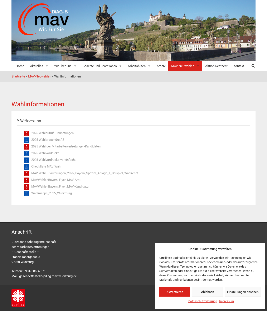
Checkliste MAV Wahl (46, 166)
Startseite (18, 76)
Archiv (161, 66)
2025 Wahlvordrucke (45, 153)
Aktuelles (39, 66)
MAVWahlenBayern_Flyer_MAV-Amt (56, 180)
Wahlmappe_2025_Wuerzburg (51, 193)
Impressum (226, 301)
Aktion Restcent (216, 66)
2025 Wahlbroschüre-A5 (47, 140)
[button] (251, 66)
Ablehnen (207, 292)
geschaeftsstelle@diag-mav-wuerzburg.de (48, 276)
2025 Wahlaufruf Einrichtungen (52, 133)
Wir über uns (65, 66)
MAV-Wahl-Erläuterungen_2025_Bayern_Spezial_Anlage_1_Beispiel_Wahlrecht (84, 173)
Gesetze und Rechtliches (102, 66)
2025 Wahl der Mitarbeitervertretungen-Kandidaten (66, 146)
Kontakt (238, 66)
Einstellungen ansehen (242, 292)
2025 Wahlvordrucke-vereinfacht (53, 160)
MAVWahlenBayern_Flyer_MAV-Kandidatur (60, 186)
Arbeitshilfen (139, 66)
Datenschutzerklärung (202, 301)
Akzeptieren (174, 292)
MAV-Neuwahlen (185, 66)
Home (20, 66)
